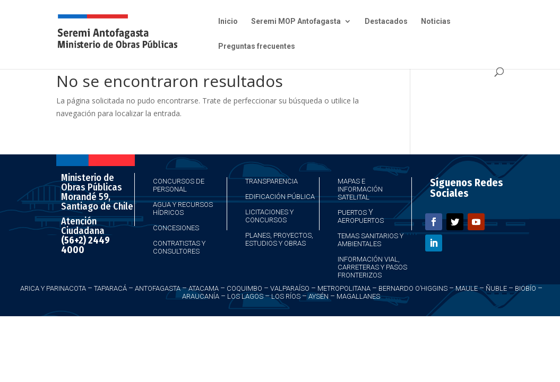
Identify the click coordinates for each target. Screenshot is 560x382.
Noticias (436, 21)
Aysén (318, 296)
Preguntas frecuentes (256, 46)
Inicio (228, 21)
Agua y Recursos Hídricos (183, 208)
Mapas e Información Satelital (360, 189)
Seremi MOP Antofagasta (296, 21)
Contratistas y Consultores (179, 247)
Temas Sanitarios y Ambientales (370, 240)
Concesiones (176, 228)
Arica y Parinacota (53, 288)
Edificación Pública (280, 197)
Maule (466, 288)
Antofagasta (157, 288)
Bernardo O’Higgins (412, 288)
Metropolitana (344, 288)
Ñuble (496, 288)
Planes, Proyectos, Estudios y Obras (279, 239)
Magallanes (358, 296)
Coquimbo (244, 288)
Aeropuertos (361, 220)
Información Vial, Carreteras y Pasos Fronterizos (372, 267)
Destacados (386, 21)
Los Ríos (285, 296)
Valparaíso (289, 288)
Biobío (525, 288)
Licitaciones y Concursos (269, 216)
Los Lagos (245, 296)
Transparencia (271, 181)
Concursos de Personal (178, 185)
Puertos (352, 212)
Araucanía (200, 296)
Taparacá (110, 288)
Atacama (203, 288)
